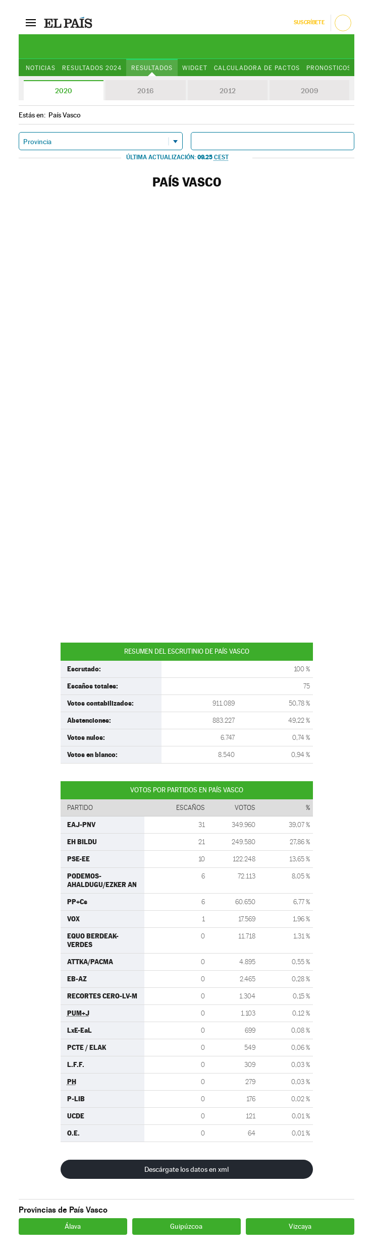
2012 (228, 91)
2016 (145, 91)
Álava (73, 1226)
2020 (63, 91)
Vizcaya (300, 1226)
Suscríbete (309, 22)
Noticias (41, 68)
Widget (194, 68)
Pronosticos (328, 68)
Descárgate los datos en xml (186, 1169)
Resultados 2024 (92, 68)
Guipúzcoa (186, 1226)
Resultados (152, 68)
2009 (309, 91)
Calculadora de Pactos (256, 68)
